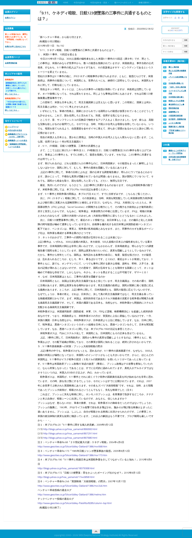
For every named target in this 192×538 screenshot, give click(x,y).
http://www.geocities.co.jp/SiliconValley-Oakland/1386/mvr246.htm (73, 485)
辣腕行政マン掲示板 (176, 127)
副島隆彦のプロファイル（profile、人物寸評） (17, 135)
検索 (185, 40)
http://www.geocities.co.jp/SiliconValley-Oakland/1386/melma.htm (72, 493)
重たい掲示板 (174, 67)
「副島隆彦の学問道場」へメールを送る (17, 145)
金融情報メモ (174, 112)
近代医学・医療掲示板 (177, 119)
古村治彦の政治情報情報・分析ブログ (177, 158)
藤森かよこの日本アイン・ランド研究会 (177, 152)
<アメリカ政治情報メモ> (178, 78)
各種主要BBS (144, 2)
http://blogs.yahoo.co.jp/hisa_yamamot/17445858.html (66, 476)
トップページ (13, 127)
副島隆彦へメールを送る (17, 140)
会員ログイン (10, 18)
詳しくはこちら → (12, 94)
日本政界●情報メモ (176, 83)
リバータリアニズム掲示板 (177, 92)
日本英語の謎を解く (176, 97)
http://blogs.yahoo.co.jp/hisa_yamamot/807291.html (71, 432)
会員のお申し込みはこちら (15, 46)
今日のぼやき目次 (15, 130)
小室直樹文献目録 (175, 116)
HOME (65, 2)
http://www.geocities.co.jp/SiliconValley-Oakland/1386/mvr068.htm (73, 445)
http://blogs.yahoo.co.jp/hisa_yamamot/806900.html (71, 428)
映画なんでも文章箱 (176, 101)
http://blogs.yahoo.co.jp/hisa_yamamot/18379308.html (66, 467)
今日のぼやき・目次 (98, 2)
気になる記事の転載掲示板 (177, 72)
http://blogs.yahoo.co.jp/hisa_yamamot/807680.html (71, 437)
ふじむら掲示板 (175, 123)
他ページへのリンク (122, 2)
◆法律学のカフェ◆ (176, 104)
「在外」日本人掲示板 (177, 87)
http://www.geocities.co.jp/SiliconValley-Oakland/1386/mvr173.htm (73, 454)
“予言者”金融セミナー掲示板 (177, 131)
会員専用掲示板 (11, 63)
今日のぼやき (79, 2)
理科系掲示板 (174, 108)
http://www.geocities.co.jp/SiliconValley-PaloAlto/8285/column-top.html (75, 502)
